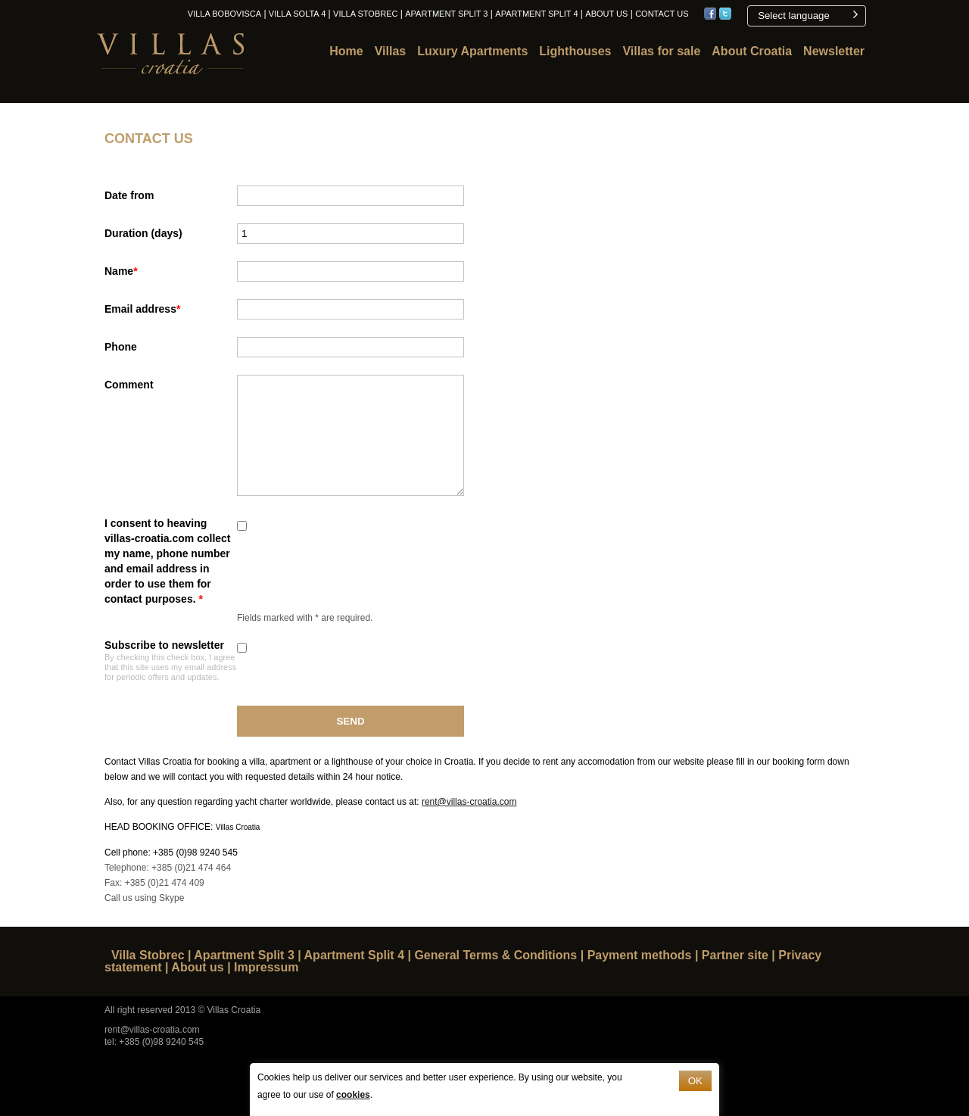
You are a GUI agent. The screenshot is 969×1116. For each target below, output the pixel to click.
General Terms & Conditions (495, 955)
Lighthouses (575, 51)
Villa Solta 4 (297, 13)
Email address (142, 309)
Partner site (735, 955)
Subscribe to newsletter (170, 660)
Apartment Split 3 (446, 13)
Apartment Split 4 (536, 13)
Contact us (662, 13)
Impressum (266, 967)
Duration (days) (143, 233)
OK (695, 1080)
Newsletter (834, 51)
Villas (391, 51)
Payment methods (639, 955)
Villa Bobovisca (224, 13)
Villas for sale (661, 51)
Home (346, 51)
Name (121, 271)
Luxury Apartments (472, 51)
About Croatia (752, 51)
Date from (129, 195)
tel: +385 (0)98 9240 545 (154, 1042)
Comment (129, 385)
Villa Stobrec (365, 13)
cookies (353, 1095)
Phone (120, 347)
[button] (806, 15)
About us (606, 13)
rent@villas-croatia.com (469, 801)
